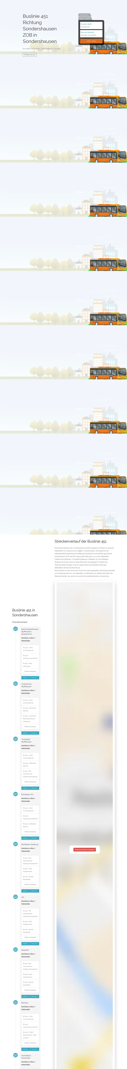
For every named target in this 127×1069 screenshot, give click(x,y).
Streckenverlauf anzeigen (84, 849)
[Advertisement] (26, 574)
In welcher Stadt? (86, 24)
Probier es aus (29, 55)
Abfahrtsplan (26, 677)
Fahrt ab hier (35, 677)
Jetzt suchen (91, 41)
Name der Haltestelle (87, 32)
